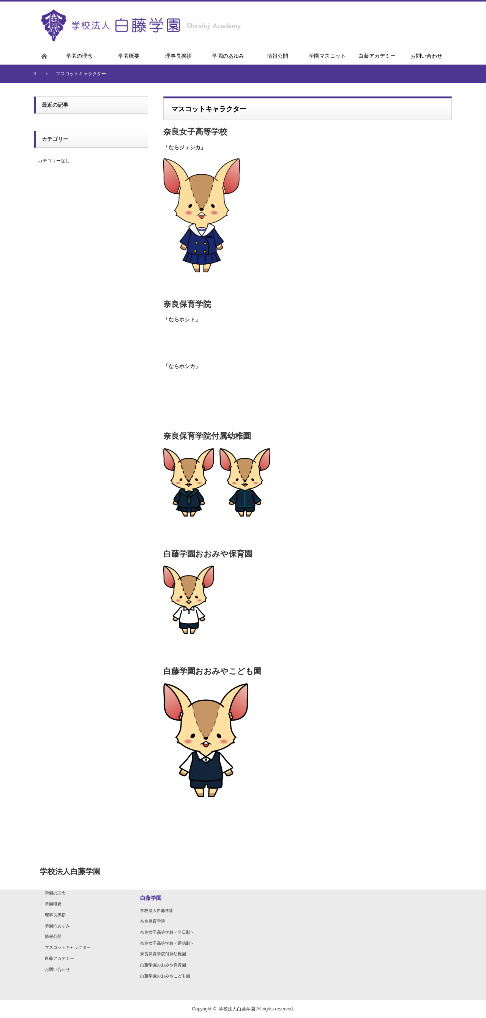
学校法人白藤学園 (157, 910)
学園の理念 (55, 893)
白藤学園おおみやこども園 (165, 976)
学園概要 (53, 903)
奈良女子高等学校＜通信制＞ (167, 943)
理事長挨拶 (55, 914)
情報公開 (53, 936)
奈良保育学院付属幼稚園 (163, 954)
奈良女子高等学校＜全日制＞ (167, 932)
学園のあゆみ (57, 925)
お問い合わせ (57, 969)
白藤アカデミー (59, 958)
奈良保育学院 (152, 921)
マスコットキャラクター (68, 947)
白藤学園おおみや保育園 (163, 965)
